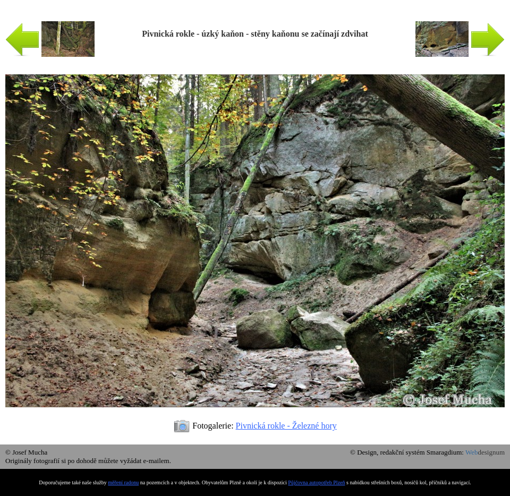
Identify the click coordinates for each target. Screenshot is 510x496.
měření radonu (123, 482)
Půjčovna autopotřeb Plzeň (316, 482)
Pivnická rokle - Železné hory (286, 425)
